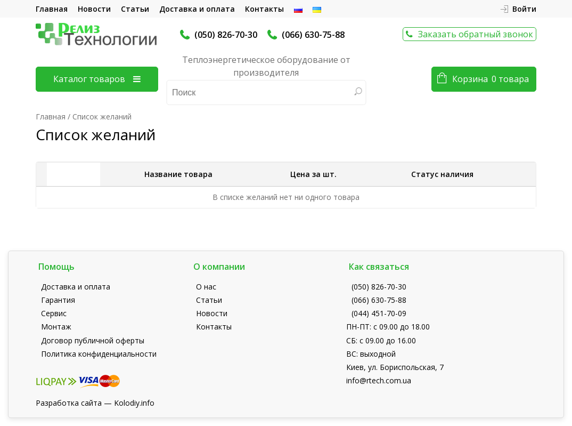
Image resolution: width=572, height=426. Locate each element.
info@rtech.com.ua (378, 380)
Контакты (264, 9)
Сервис (54, 313)
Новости (94, 9)
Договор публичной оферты (92, 340)
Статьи (135, 9)
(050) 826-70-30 (225, 35)
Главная (52, 9)
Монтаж (56, 326)
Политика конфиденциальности (99, 354)
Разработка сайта (69, 403)
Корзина (490, 79)
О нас (206, 287)
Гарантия (58, 300)
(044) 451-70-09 (379, 313)
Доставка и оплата (197, 9)
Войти (524, 9)
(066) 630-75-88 (313, 35)
